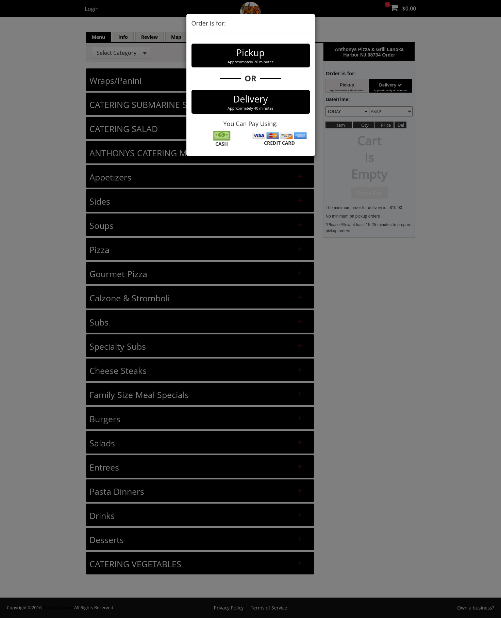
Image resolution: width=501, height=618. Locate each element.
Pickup (250, 55)
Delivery (250, 102)
